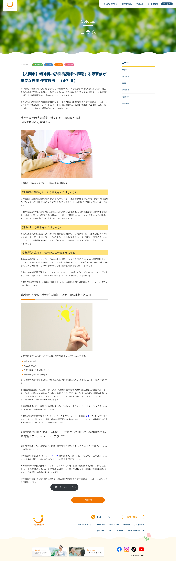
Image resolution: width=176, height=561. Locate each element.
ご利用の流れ (127, 4)
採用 (124, 83)
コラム (110, 531)
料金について (114, 524)
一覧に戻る (88, 500)
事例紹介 (139, 4)
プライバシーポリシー (135, 531)
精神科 (125, 70)
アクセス (166, 3)
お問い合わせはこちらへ (64, 487)
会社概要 (120, 531)
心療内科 (125, 97)
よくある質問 (152, 4)
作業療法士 (126, 103)
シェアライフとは (110, 4)
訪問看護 (125, 77)
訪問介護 (125, 90)
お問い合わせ (134, 517)
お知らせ (100, 531)
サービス (54, 456)
